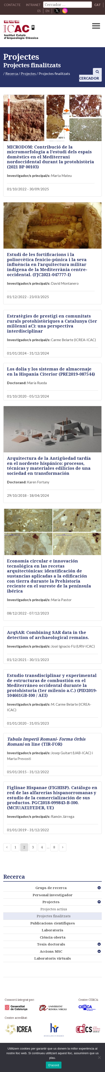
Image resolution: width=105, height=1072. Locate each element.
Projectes (51, 901)
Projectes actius (54, 909)
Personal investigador (53, 895)
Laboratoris (52, 930)
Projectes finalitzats (54, 916)
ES (39, 11)
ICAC (42, 31)
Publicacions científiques (52, 923)
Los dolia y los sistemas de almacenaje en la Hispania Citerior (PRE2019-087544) (51, 371)
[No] (99, 1057)
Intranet (33, 5)
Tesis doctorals (51, 944)
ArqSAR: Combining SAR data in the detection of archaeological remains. (48, 635)
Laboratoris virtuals (52, 958)
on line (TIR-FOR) (46, 741)
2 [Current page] (24, 847)
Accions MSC (51, 951)
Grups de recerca (51, 887)
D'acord (53, 1065)
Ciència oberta (52, 937)
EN (47, 11)
